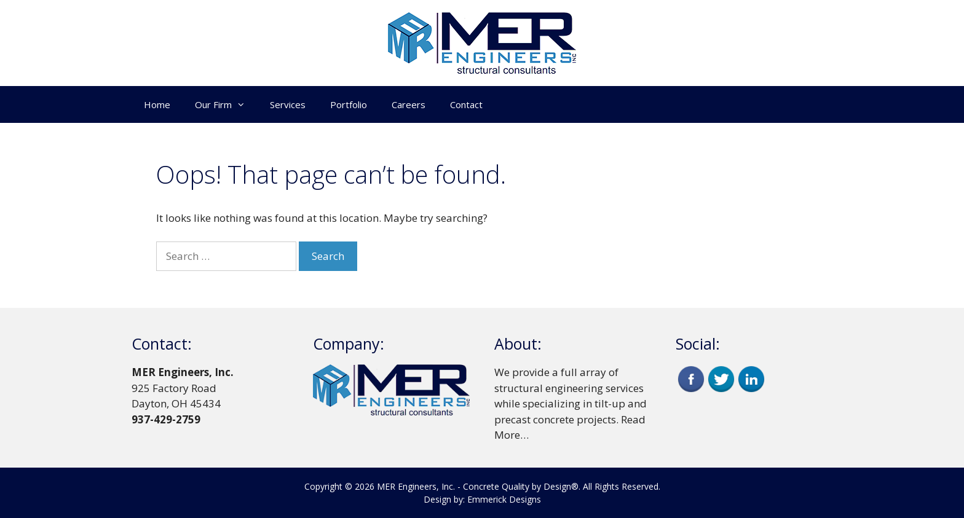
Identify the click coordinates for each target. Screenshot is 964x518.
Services (288, 104)
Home (157, 104)
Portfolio (348, 104)
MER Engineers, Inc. (416, 486)
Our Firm (226, 104)
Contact (466, 104)
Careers (408, 104)
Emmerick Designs (504, 499)
